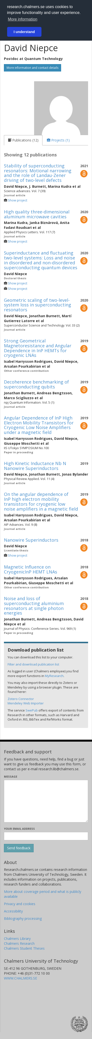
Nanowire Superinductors (31, 540)
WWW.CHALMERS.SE (20, 978)
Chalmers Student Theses (24, 948)
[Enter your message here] (46, 801)
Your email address (19, 828)
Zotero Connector (21, 699)
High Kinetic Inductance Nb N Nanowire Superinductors (35, 465)
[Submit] (19, 848)
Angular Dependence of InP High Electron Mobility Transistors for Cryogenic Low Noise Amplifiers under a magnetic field (39, 425)
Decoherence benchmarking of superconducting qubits (36, 384)
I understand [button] (24, 32)
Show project (17, 200)
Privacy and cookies (19, 903)
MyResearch (54, 676)
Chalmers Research (19, 943)
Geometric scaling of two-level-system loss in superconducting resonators (37, 305)
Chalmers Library (17, 938)
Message (10, 776)
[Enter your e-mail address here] (46, 836)
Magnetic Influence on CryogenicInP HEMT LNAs (30, 569)
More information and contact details (32, 68)
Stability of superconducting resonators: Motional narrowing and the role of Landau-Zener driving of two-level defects (37, 173)
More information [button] (22, 19)
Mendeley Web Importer (26, 703)
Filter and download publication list (33, 664)
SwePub (32, 710)
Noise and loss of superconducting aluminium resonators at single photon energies (34, 605)
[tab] (23, 140)
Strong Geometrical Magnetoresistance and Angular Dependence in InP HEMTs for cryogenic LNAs (37, 348)
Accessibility (13, 911)
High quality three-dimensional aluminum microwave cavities (36, 214)
